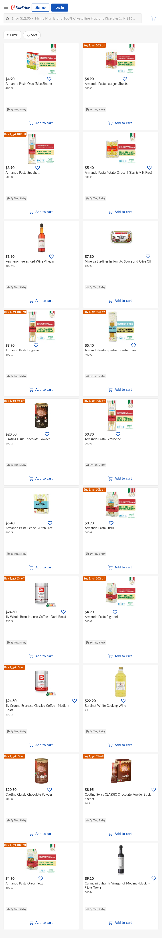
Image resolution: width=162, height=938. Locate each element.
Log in (60, 7)
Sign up (40, 7)
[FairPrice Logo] (20, 7)
